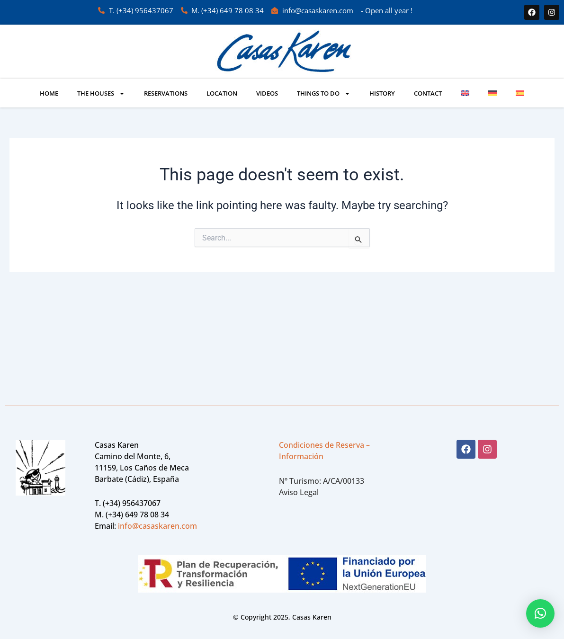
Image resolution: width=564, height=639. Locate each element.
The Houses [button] (101, 93)
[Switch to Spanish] (520, 93)
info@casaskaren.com (157, 526)
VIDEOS (267, 93)
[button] (540, 613)
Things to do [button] (323, 93)
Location (221, 93)
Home (49, 93)
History (382, 93)
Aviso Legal (299, 492)
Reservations (166, 93)
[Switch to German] (492, 93)
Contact (428, 93)
